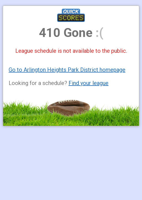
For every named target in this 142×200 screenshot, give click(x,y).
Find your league (88, 83)
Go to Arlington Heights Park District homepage (67, 69)
